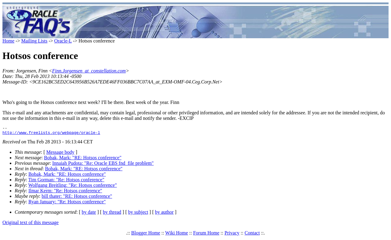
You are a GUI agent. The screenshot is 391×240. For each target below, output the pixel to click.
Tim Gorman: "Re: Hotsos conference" (66, 181)
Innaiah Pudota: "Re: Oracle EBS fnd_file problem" (103, 165)
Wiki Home (176, 234)
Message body (60, 154)
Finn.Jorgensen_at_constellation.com (89, 70)
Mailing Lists (34, 40)
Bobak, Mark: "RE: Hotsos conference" (82, 159)
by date (89, 213)
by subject (138, 213)
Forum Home (206, 234)
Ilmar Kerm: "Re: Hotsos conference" (65, 192)
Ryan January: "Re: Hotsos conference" (67, 203)
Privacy (232, 234)
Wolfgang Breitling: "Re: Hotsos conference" (72, 187)
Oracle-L (63, 40)
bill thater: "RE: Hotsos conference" (77, 198)
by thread (112, 213)
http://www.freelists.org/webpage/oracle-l (51, 134)
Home (8, 40)
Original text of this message (30, 224)
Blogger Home (145, 234)
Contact (252, 234)
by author (164, 213)
